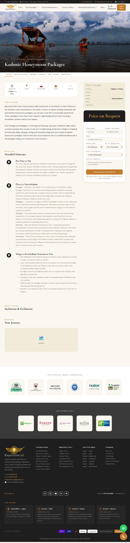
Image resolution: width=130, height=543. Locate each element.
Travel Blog (109, 457)
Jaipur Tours (63, 452)
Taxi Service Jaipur (42, 454)
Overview (10, 75)
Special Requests (93, 160)
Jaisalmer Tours (64, 460)
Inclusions (52, 75)
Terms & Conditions (112, 462)
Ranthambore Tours (66, 465)
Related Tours (83, 75)
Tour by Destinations (50, 7)
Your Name (90, 129)
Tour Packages (31, 7)
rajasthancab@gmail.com (14, 480)
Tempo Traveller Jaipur (43, 457)
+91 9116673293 (11, 478)
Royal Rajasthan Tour (66, 467)
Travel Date (91, 144)
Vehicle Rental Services (87, 7)
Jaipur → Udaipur (88, 465)
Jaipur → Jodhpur (88, 462)
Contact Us (109, 454)
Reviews (71, 75)
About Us (109, 452)
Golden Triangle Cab (89, 457)
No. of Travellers (112, 144)
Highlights (41, 75)
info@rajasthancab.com (104, 2)
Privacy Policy (110, 460)
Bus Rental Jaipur (42, 462)
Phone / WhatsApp (112, 129)
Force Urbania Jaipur (43, 465)
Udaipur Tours (64, 457)
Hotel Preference (93, 152)
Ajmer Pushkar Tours (66, 462)
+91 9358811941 (87, 2)
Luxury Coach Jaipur (43, 470)
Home (20, 7)
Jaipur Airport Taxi (42, 460)
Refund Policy (110, 465)
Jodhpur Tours (64, 454)
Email (88, 137)
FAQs (62, 75)
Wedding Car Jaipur (42, 467)
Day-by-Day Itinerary (25, 75)
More (103, 7)
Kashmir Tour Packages (18, 59)
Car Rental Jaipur (42, 452)
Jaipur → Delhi (87, 452)
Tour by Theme (68, 7)
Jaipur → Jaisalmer (89, 460)
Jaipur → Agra (87, 454)
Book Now (121, 7)
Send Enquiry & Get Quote (104, 173)
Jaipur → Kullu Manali (89, 467)
